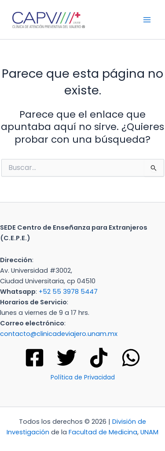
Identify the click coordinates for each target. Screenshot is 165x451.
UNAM (149, 432)
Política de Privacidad (83, 377)
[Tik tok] (99, 358)
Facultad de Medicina (103, 432)
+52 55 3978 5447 (68, 291)
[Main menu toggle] (147, 20)
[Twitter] (67, 358)
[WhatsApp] (131, 358)
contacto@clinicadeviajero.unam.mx (58, 333)
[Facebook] (34, 358)
